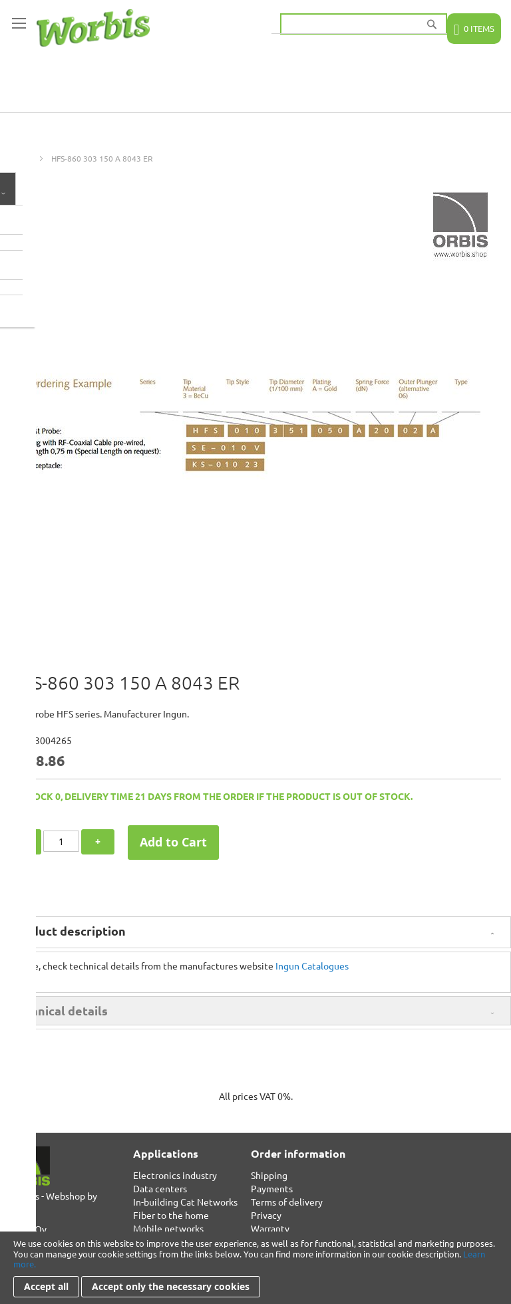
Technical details (59, 1010)
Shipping (269, 1175)
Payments (272, 1188)
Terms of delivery (287, 1202)
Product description (68, 930)
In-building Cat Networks (185, 1202)
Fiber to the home (171, 1215)
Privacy (266, 1215)
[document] (255, 1267)
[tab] (255, 932)
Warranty (270, 1228)
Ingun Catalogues (312, 966)
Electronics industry (175, 1175)
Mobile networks (168, 1228)
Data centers (160, 1188)
